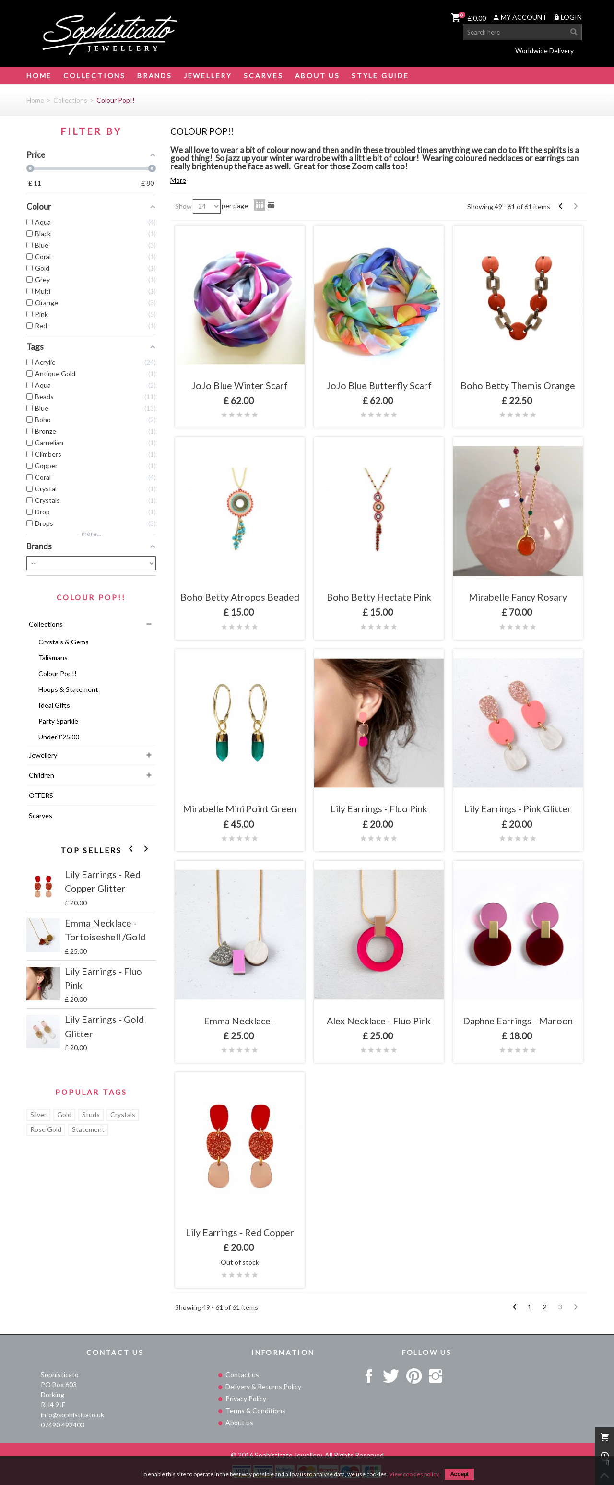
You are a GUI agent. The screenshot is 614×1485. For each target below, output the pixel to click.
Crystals (122, 1114)
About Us (317, 75)
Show (183, 206)
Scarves (263, 75)
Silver (38, 1114)
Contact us (241, 1374)
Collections (94, 75)
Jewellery (208, 75)
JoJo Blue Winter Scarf (239, 385)
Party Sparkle (58, 721)
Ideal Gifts (54, 705)
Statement (88, 1129)
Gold (64, 1114)
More (178, 180)
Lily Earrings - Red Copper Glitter (103, 881)
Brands (154, 75)
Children (41, 775)
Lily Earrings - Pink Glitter (517, 808)
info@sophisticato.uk (72, 1415)
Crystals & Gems (63, 642)
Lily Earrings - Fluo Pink (103, 978)
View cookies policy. (414, 1474)
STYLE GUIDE (380, 75)
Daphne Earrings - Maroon (518, 1020)
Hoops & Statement (68, 689)
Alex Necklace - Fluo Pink (379, 1020)
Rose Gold (45, 1129)
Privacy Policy (245, 1398)
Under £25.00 (58, 737)
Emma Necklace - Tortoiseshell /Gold (105, 929)
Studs (91, 1114)
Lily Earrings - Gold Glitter (104, 1026)
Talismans (53, 657)
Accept (459, 1474)
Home (39, 75)
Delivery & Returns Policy (262, 1386)
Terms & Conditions (254, 1410)
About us (238, 1422)
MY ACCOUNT (520, 17)
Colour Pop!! (57, 673)
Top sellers (91, 851)
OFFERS (41, 795)
